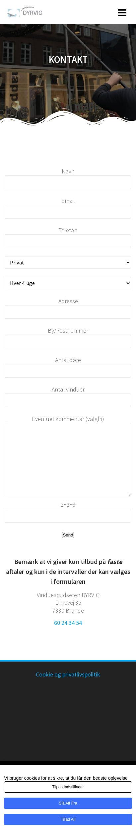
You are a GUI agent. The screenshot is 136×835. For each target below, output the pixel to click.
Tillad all (68, 819)
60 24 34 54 (68, 622)
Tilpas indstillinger (68, 787)
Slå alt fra (68, 803)
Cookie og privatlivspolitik (68, 674)
